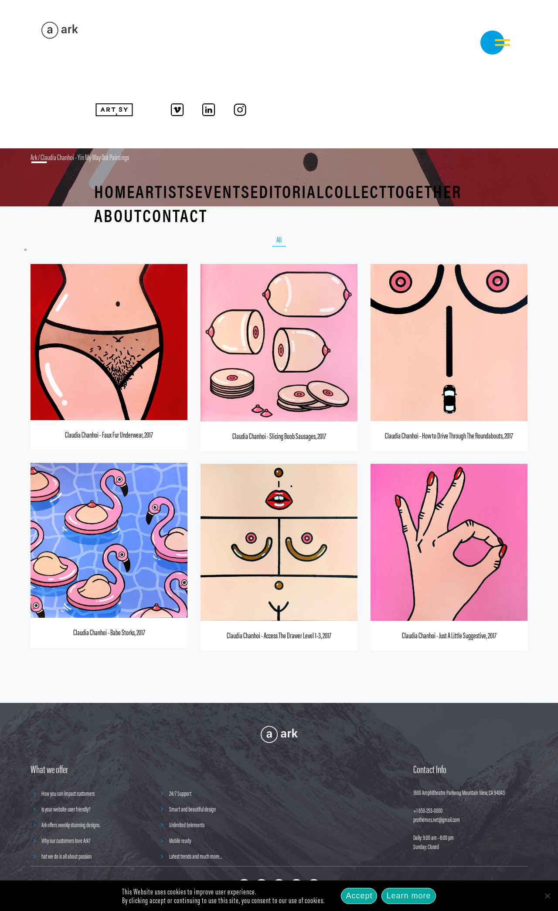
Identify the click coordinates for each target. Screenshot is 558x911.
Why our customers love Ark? (66, 840)
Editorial (287, 191)
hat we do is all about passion (66, 855)
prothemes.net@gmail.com (436, 819)
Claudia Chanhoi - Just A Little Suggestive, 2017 (449, 635)
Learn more (408, 895)
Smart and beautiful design (192, 808)
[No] (547, 895)
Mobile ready (180, 840)
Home (115, 191)
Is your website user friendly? (66, 808)
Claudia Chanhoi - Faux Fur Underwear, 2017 (109, 434)
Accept (359, 895)
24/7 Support (180, 793)
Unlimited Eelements (186, 824)
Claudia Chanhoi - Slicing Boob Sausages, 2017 (279, 435)
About (118, 215)
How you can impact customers (68, 793)
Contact (175, 215)
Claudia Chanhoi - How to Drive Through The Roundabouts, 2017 (449, 435)
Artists (165, 191)
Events (222, 191)
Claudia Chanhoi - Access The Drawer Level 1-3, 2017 (279, 635)
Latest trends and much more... (195, 855)
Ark (34, 156)
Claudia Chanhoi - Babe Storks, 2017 (109, 632)
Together (425, 191)
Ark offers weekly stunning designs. (70, 824)
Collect (356, 191)
